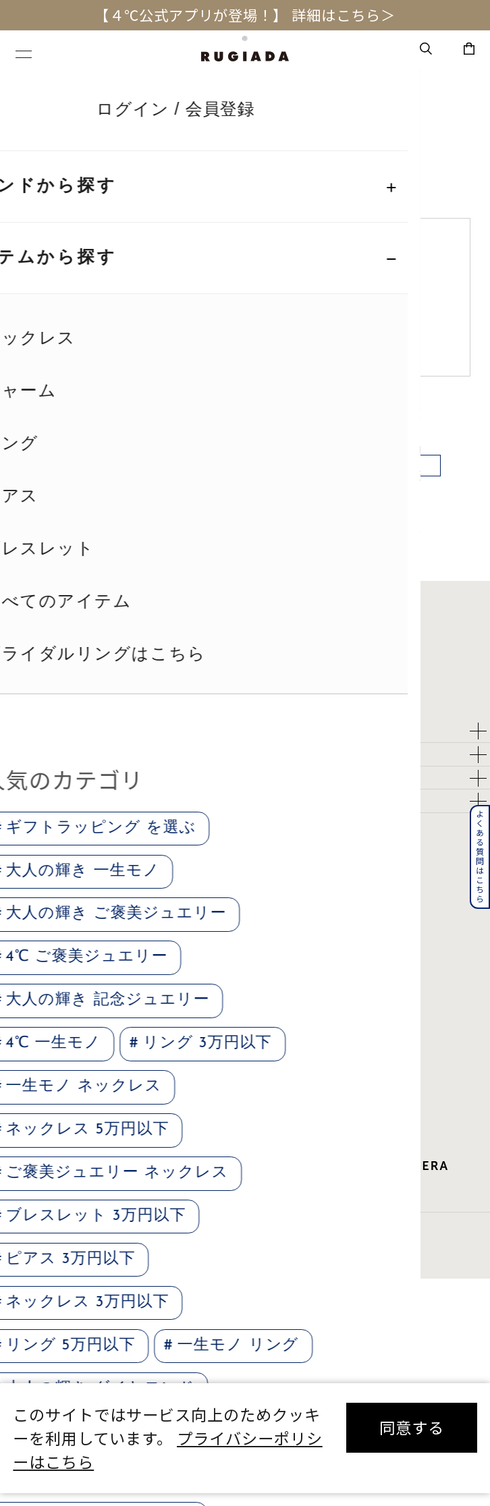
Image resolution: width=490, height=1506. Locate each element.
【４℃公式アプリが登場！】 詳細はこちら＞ (244, 14)
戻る (245, 487)
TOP (28, 87)
